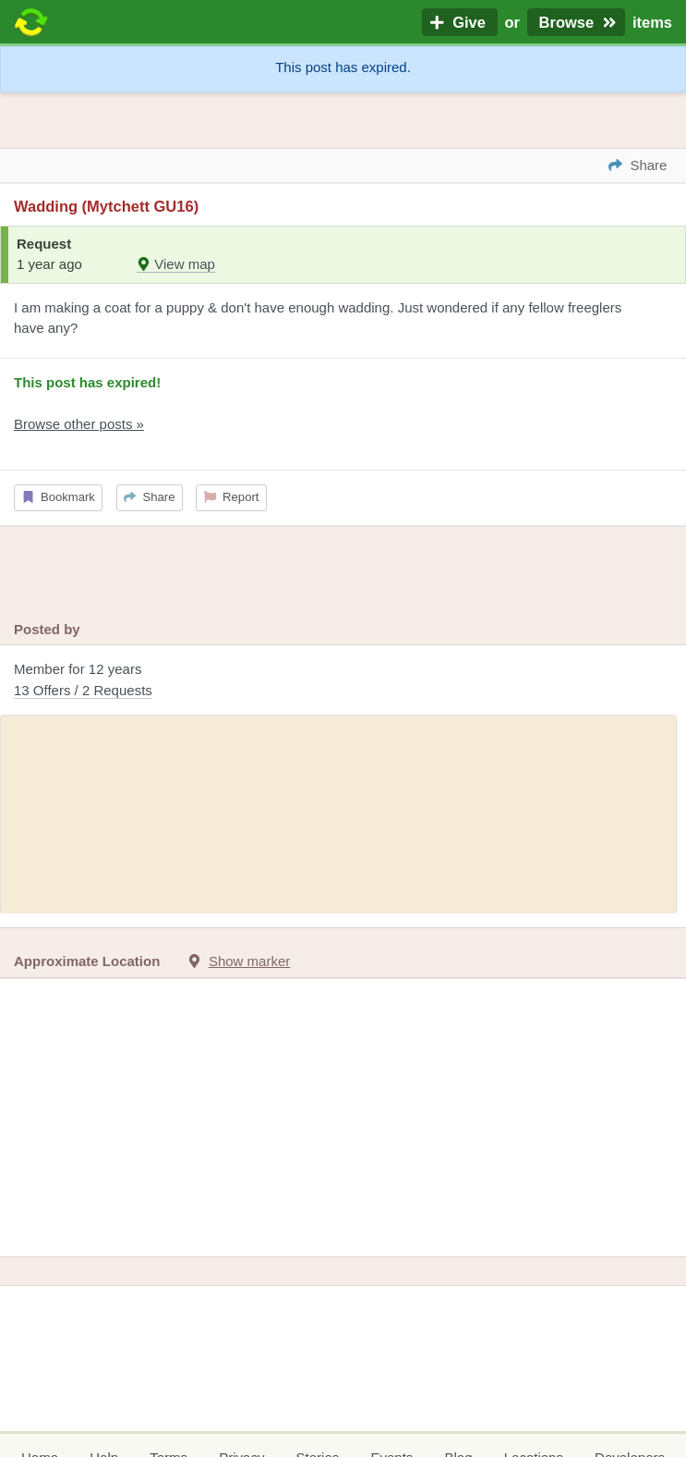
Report (231, 497)
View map (176, 264)
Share (149, 497)
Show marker (249, 961)
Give (459, 22)
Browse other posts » (79, 424)
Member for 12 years (343, 681)
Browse (576, 22)
